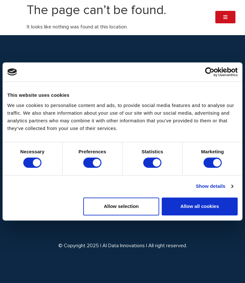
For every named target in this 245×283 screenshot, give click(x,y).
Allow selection (121, 206)
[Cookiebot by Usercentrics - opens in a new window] (210, 72)
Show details (211, 186)
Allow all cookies (199, 206)
